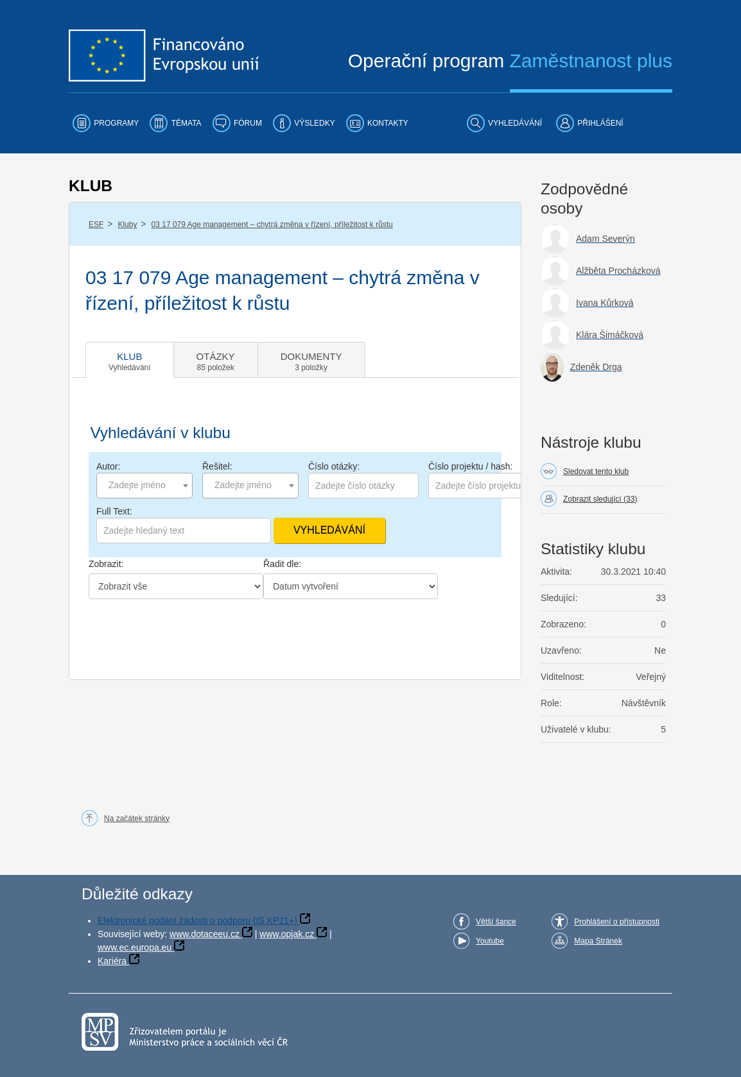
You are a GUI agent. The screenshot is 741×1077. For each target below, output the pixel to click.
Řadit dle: (282, 564)
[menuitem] (106, 123)
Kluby (127, 224)
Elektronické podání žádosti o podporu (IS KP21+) (197, 920)
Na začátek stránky (137, 818)
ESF (96, 224)
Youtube (490, 941)
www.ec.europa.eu (134, 947)
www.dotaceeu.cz (205, 934)
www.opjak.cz (286, 934)
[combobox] (144, 485)
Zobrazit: (106, 564)
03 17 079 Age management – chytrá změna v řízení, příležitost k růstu (272, 224)
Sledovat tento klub (596, 471)
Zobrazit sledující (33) (600, 499)
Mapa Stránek (598, 941)
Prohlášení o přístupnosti (616, 921)
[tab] (129, 360)
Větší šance (496, 921)
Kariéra (112, 961)
